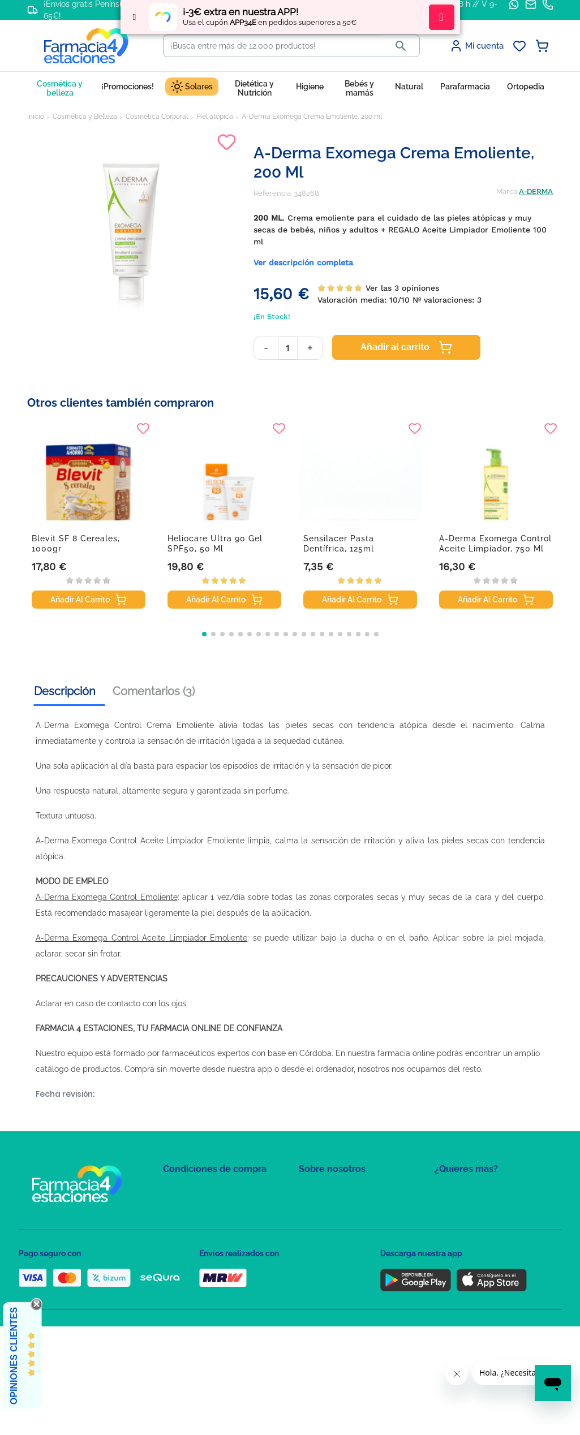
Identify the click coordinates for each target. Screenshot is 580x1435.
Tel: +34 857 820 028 (333, 1257)
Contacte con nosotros (337, 1224)
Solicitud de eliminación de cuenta (358, 1240)
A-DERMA (536, 191)
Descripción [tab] (65, 691)
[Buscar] (273, 46)
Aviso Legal (183, 1240)
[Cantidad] (288, 348)
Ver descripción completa (303, 262)
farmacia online (406, 1053)
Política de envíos (193, 1273)
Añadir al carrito (406, 347)
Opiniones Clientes (14, 1355)
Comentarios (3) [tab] (154, 691)
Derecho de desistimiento (207, 1290)
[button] (204, 634)
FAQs (308, 1208)
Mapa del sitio (322, 1191)
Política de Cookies (195, 1224)
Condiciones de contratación (212, 1191)
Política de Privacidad (199, 1208)
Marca (506, 191)
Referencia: (273, 193)
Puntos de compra (194, 1257)
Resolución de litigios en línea (214, 1306)
